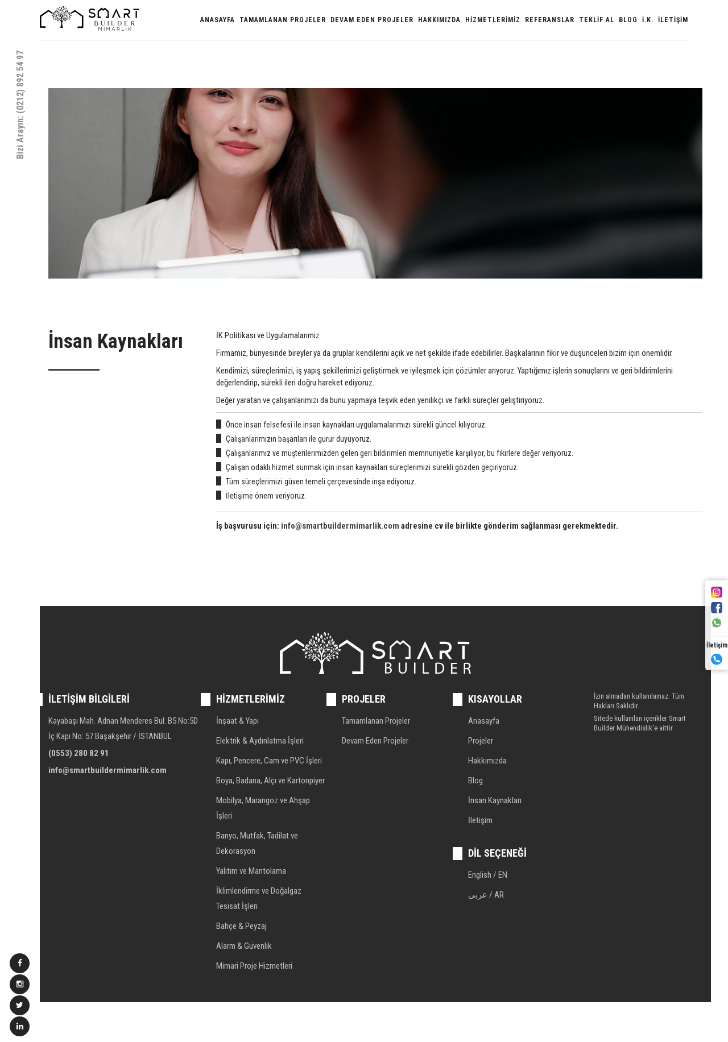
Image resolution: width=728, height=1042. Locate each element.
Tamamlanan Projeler (282, 20)
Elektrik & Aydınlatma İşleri (260, 741)
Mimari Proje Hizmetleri (254, 966)
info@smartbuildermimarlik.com (340, 526)
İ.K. (647, 20)
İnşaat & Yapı (237, 721)
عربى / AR (486, 895)
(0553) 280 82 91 (78, 753)
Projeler (480, 741)
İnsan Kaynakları (495, 800)
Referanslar (549, 20)
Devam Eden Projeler (371, 20)
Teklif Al (596, 20)
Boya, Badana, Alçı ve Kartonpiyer (270, 780)
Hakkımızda (439, 20)
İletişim (673, 20)
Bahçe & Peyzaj (241, 926)
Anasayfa (217, 20)
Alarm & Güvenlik (244, 946)
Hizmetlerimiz (492, 20)
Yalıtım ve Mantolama (251, 871)
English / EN (487, 875)
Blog (628, 20)
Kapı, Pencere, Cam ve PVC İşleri (269, 760)
